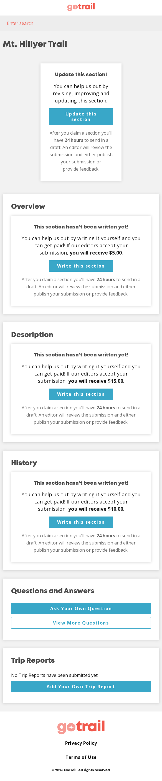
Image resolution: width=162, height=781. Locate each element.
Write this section (81, 266)
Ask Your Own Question (81, 608)
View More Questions (81, 623)
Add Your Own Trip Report (81, 687)
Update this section (81, 117)
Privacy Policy (81, 743)
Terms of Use (81, 757)
